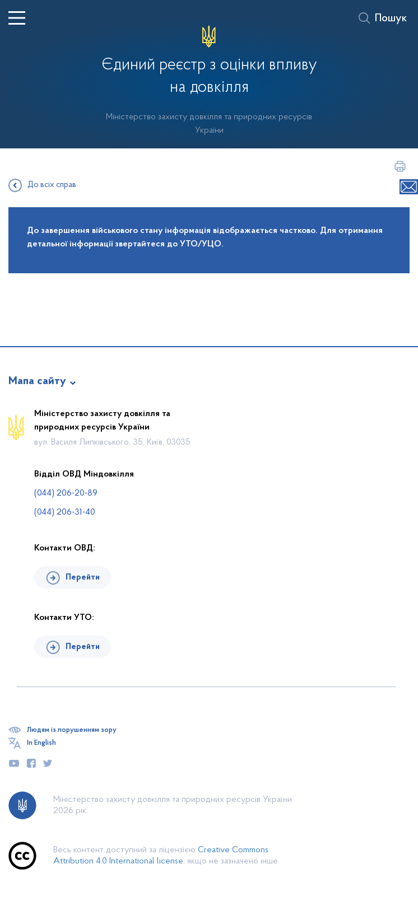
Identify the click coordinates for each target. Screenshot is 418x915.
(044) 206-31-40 (64, 512)
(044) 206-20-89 (65, 493)
